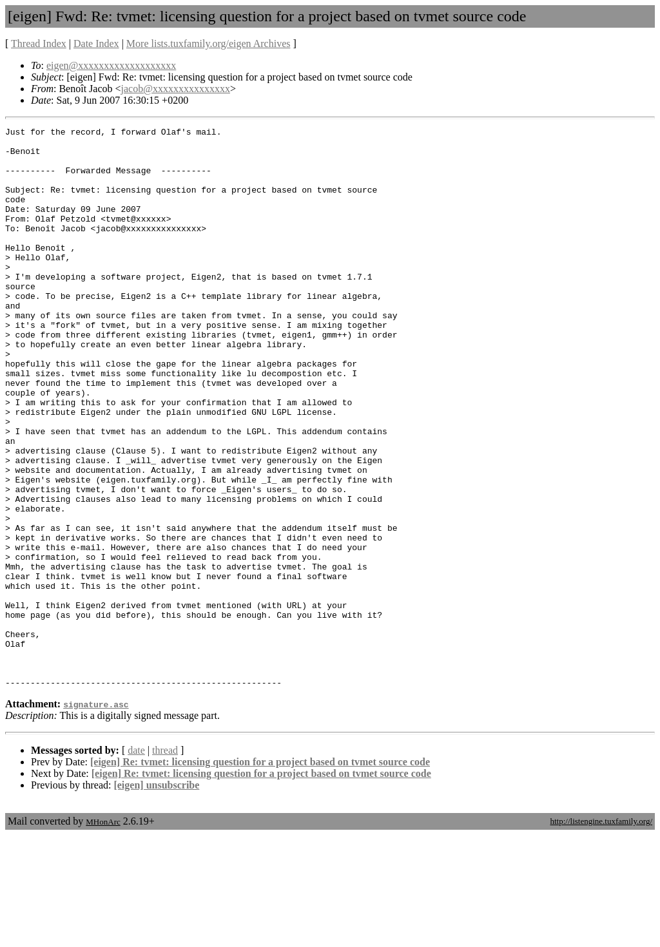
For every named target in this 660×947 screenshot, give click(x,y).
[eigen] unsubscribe (156, 897)
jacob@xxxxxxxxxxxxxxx (175, 88)
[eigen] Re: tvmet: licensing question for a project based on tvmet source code (260, 873)
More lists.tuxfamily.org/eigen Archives (208, 43)
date (136, 862)
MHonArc (103, 934)
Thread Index (38, 43)
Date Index (96, 43)
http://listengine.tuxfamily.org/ (601, 933)
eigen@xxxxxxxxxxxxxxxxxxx (111, 65)
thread (165, 862)
